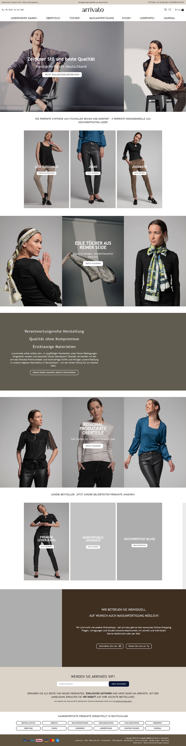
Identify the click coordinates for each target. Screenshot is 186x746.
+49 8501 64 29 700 (14, 9)
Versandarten (106, 740)
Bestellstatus (128, 740)
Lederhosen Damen (24, 18)
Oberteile (54, 18)
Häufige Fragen (154, 740)
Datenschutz (137, 743)
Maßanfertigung (101, 18)
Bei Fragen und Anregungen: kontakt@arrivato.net (166, 2)
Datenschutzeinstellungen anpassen (156, 743)
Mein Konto (165, 740)
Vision (127, 18)
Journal (169, 18)
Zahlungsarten (117, 740)
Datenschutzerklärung (124, 701)
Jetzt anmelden (118, 684)
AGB (86, 740)
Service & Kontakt (141, 740)
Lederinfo (148, 18)
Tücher (75, 18)
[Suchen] (165, 9)
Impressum (79, 740)
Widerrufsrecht (94, 740)
